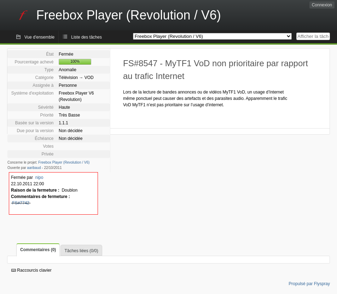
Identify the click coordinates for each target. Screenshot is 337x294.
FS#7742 (20, 202)
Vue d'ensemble (39, 37)
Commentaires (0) (38, 249)
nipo (39, 177)
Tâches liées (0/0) (81, 250)
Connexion (322, 4)
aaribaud (34, 168)
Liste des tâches (86, 37)
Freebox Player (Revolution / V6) (63, 162)
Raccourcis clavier (31, 270)
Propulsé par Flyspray (309, 283)
